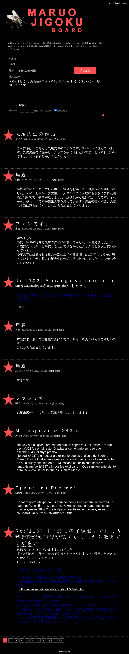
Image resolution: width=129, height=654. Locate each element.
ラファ (19, 138)
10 (55, 640)
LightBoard (64, 651)
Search (117, 3)
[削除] (63, 139)
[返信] (56, 139)
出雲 (17, 228)
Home (110, 3)
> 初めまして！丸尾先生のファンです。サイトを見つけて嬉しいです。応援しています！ (55, 90)
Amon (18, 435)
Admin (124, 3)
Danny (19, 285)
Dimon (19, 493)
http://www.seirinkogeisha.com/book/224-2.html (51, 589)
